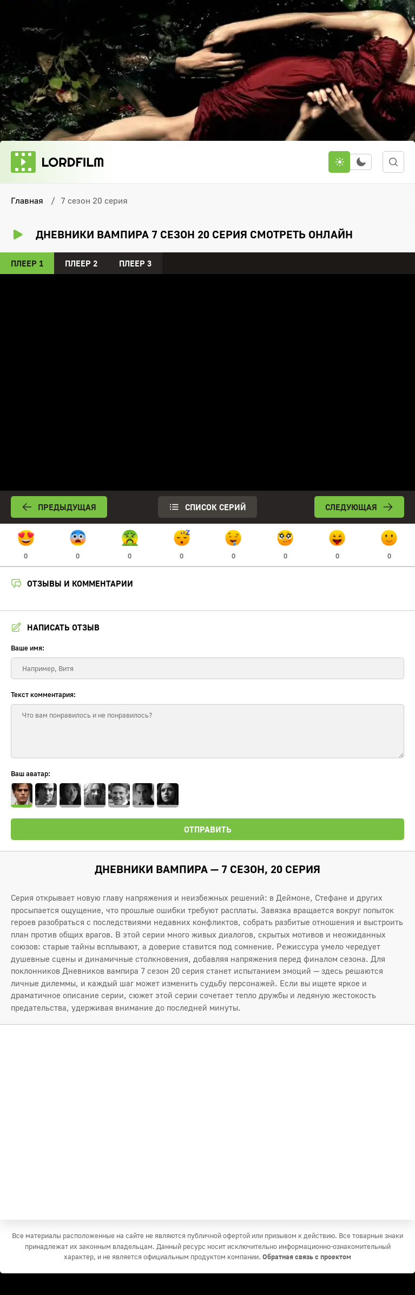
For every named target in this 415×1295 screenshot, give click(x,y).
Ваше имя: (27, 647)
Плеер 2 (81, 263)
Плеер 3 (135, 263)
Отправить (208, 829)
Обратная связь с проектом (306, 1256)
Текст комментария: (43, 694)
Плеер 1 (27, 263)
